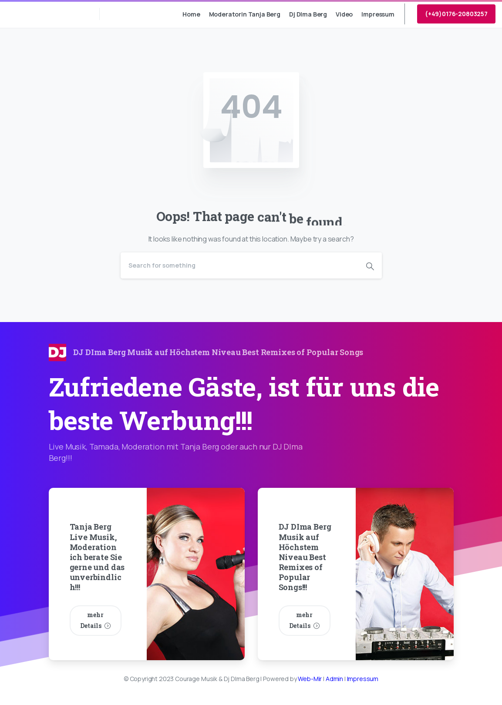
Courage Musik (45, 14)
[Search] (239, 265)
